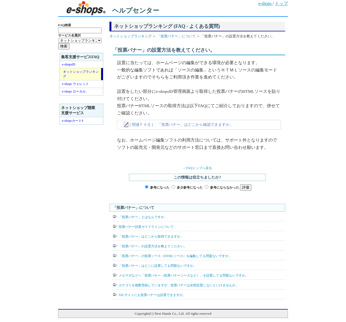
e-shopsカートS (72, 121)
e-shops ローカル (74, 91)
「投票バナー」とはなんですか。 (143, 217)
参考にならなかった (224, 187)
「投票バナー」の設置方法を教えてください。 (153, 246)
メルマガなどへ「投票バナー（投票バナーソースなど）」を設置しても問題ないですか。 (183, 275)
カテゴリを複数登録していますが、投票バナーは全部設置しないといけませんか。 (179, 285)
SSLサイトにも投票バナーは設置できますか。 (152, 295)
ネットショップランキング (130, 36)
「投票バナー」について (175, 36)
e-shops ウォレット (75, 84)
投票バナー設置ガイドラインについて (146, 227)
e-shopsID (68, 64)
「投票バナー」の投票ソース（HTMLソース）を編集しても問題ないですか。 (175, 256)
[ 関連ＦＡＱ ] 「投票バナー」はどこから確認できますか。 (181, 124)
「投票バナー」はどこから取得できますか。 (151, 236)
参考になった (159, 187)
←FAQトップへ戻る (197, 168)
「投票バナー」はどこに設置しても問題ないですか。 (158, 266)
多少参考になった (190, 187)
